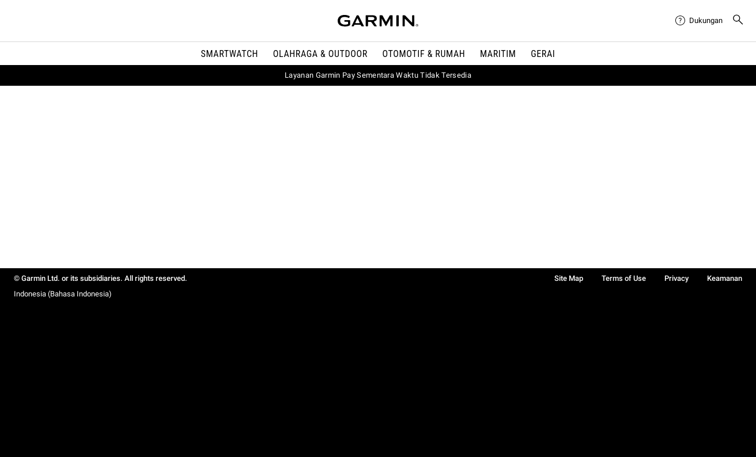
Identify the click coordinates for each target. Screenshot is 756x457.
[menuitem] (699, 20)
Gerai (543, 53)
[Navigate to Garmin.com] (378, 20)
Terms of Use (624, 278)
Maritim (498, 53)
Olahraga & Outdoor (320, 53)
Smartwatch (230, 53)
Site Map (568, 278)
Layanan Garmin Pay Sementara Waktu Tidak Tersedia (378, 75)
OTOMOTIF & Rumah (424, 53)
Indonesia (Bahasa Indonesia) (63, 294)
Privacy (676, 278)
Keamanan (724, 278)
